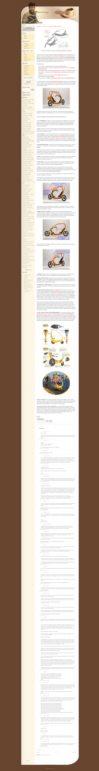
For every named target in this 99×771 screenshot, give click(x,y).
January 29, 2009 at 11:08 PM (44, 713)
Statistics (25, 187)
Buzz (31, 157)
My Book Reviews (26, 70)
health (29, 252)
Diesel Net (26, 277)
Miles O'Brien (26, 282)
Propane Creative (56, 72)
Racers (24, 120)
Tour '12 (24, 231)
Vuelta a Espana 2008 (27, 189)
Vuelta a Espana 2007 (27, 207)
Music (24, 163)
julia (32, 256)
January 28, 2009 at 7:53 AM (43, 570)
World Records (30, 245)
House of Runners (26, 67)
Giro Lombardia (26, 224)
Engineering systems (27, 170)
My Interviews (25, 68)
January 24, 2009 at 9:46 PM (43, 481)
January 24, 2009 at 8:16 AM (43, 463)
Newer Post (73, 752)
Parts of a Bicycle (26, 113)
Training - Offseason (27, 233)
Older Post (38, 752)
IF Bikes (74, 70)
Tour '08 (29, 165)
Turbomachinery (26, 43)
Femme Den (63, 74)
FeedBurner (31, 83)
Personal (25, 203)
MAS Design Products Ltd (54, 70)
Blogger (30, 269)
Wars (24, 245)
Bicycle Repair (26, 157)
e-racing (31, 250)
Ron (43, 501)
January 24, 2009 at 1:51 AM (43, 438)
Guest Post (25, 200)
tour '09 (24, 263)
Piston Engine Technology (28, 287)
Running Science (26, 126)
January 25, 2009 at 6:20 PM (43, 499)
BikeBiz (48, 78)
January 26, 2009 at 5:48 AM (43, 529)
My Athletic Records (26, 65)
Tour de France (26, 172)
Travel (24, 239)
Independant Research (27, 74)
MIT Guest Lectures (27, 283)
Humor (24, 105)
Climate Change (26, 60)
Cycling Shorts (26, 128)
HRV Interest (25, 54)
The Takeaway (26, 291)
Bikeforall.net (60, 78)
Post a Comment (39, 749)
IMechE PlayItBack (27, 281)
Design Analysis (26, 139)
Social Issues (25, 185)
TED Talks (25, 288)
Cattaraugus (25, 146)
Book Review (25, 194)
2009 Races (25, 179)
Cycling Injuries (26, 122)
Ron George (42, 12)
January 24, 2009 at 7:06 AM (43, 453)
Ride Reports (25, 57)
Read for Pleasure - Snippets (28, 134)
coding (24, 247)
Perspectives (25, 101)
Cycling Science (26, 168)
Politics (30, 203)
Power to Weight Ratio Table (28, 182)
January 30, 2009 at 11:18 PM (44, 739)
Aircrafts (25, 192)
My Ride (30, 200)
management (25, 258)
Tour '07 (24, 152)
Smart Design (57, 74)
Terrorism (28, 205)
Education (25, 196)
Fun (23, 111)
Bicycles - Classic (26, 144)
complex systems (26, 211)
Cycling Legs (25, 222)
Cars (30, 179)
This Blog (25, 35)
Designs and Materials (50, 422)
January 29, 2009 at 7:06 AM (43, 669)
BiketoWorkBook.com (70, 78)
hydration (25, 254)
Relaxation (25, 229)
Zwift (24, 209)
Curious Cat (26, 276)
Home (56, 752)
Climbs (24, 148)
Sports (28, 163)
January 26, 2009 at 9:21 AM (43, 542)
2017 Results (25, 218)
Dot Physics (26, 278)
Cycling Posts (25, 46)
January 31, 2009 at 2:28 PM (43, 746)
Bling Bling (25, 141)
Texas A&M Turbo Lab (27, 290)
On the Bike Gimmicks (27, 227)
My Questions (25, 130)
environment (25, 176)
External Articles (26, 115)
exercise (25, 252)
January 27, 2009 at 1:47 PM (43, 564)
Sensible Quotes (26, 150)
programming (26, 261)
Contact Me (25, 38)
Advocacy (25, 137)
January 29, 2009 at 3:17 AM (43, 591)
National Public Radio (27, 286)
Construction (26, 220)
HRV (31, 224)
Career (31, 194)
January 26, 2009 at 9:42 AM (43, 552)
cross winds (25, 250)
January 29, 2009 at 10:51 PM (44, 680)
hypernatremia (26, 256)
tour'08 (24, 267)
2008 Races (30, 152)
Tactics (24, 165)
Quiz (23, 205)
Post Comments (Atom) (46, 754)
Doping (30, 141)
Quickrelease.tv (54, 78)
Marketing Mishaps (27, 161)
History (24, 117)
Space (30, 229)
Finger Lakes (25, 198)
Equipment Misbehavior (27, 103)
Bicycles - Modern (42, 422)
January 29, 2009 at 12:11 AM (44, 583)
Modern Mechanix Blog (28, 285)
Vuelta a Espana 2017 (27, 243)
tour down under (26, 265)
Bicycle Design (63, 66)
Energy (31, 159)
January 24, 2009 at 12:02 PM (44, 474)
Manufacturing (26, 124)
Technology (25, 159)
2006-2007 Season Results (28, 216)
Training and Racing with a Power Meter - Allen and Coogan (28, 236)
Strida (69, 70)
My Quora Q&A (26, 73)
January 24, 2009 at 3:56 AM (43, 448)
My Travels (25, 71)
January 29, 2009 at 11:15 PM (44, 724)
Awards (31, 218)
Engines (31, 222)
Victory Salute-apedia (27, 241)
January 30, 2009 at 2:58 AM (43, 731)
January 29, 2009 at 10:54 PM (44, 693)
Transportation (26, 174)
